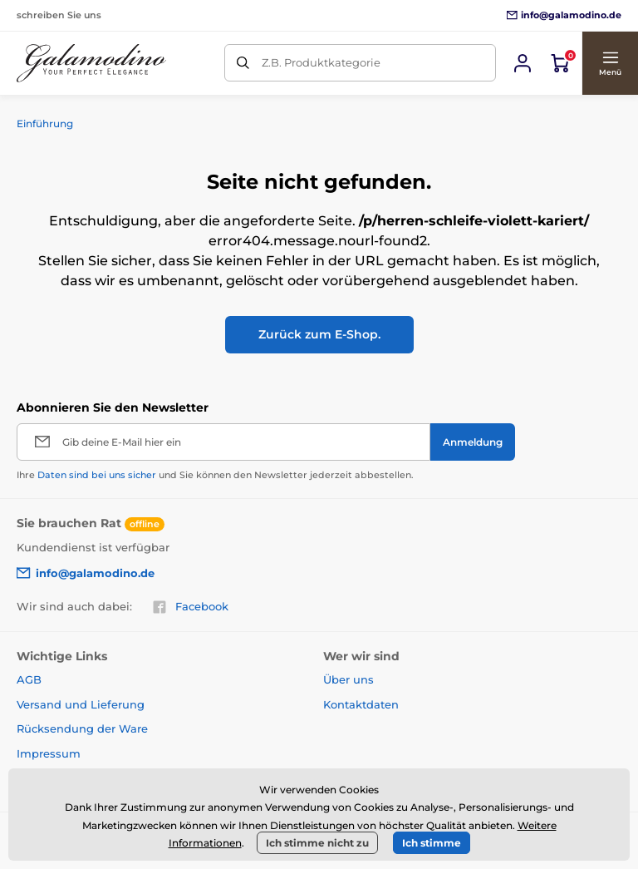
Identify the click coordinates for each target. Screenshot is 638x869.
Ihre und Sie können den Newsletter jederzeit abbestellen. (215, 475)
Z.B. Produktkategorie (321, 62)
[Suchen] (243, 62)
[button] (610, 63)
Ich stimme (431, 843)
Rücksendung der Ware (82, 728)
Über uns (348, 679)
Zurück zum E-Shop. (319, 334)
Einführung (45, 123)
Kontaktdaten (361, 704)
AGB (29, 679)
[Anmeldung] (472, 442)
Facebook (190, 607)
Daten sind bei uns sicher (96, 475)
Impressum (49, 753)
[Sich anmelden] (522, 63)
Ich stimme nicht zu (317, 843)
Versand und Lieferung (81, 704)
